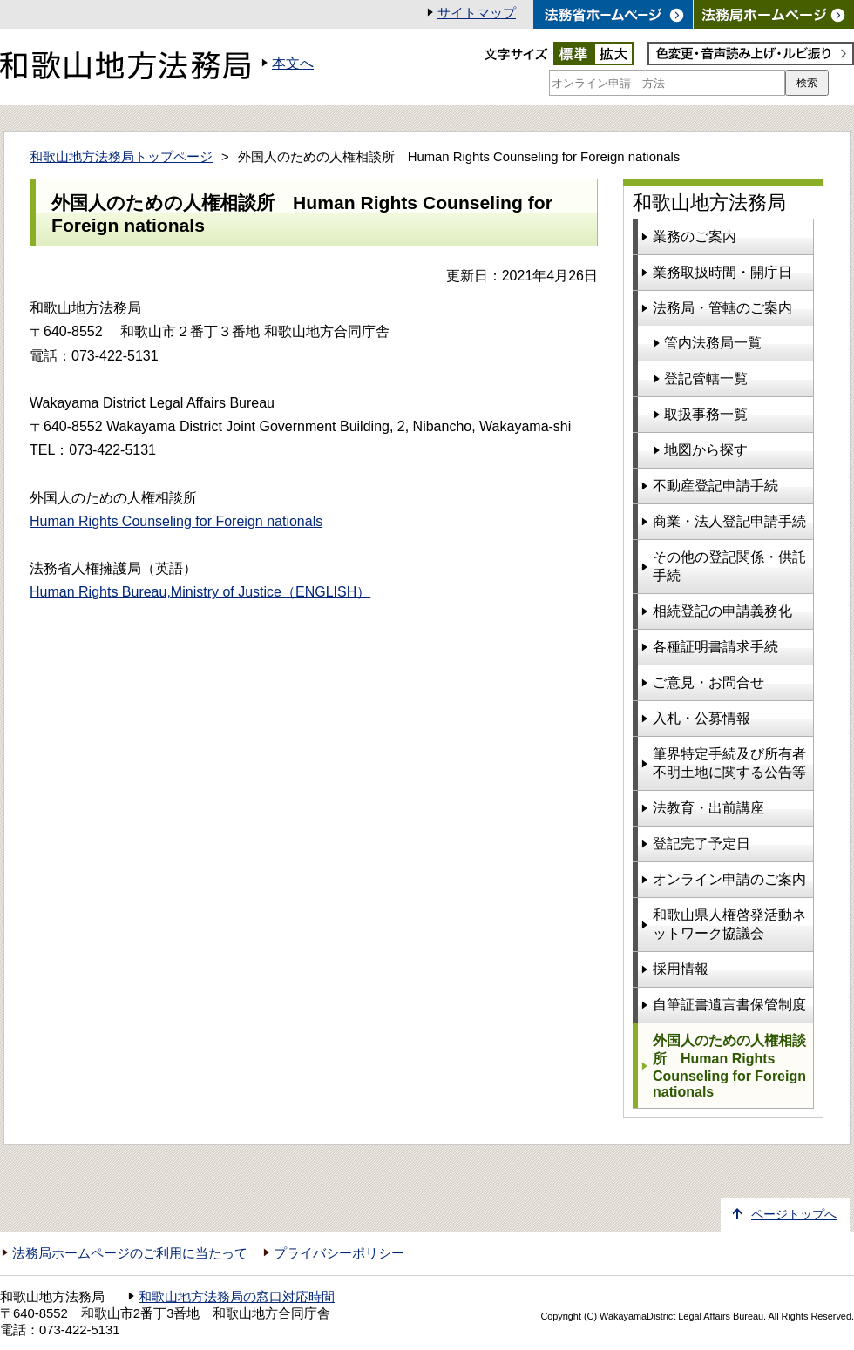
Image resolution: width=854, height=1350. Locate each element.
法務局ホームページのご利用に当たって (129, 1253)
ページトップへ (794, 1214)
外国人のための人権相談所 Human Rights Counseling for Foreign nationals (729, 1066)
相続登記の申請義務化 (722, 611)
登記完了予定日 (701, 843)
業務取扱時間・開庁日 (722, 272)
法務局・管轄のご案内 (722, 307)
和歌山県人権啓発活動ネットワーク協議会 (729, 924)
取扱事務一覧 (706, 414)
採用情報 (680, 969)
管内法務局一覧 (713, 342)
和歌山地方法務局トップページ (121, 157)
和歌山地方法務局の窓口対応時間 (237, 1297)
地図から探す (706, 449)
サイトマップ (476, 13)
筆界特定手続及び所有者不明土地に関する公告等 (729, 763)
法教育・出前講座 (708, 807)
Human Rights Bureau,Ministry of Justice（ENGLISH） (200, 591)
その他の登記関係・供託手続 (729, 566)
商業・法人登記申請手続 (729, 521)
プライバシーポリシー (339, 1253)
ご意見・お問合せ (708, 682)
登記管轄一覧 (706, 378)
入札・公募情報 (701, 718)
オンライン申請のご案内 (729, 879)
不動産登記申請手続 (715, 485)
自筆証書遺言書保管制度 (729, 1004)
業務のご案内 (694, 236)
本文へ (293, 63)
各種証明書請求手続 (715, 646)
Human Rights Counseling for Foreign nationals (176, 521)
